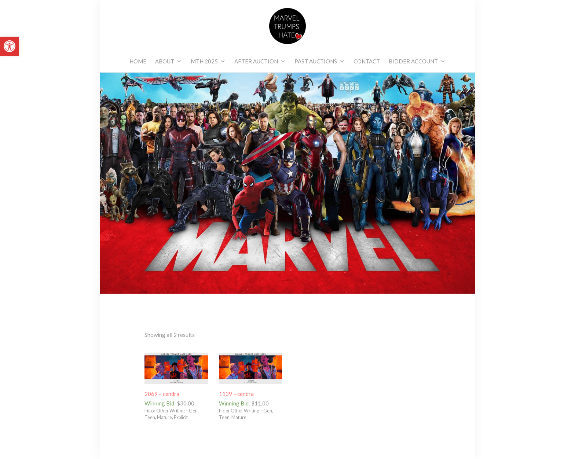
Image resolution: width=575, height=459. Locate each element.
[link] (9, 46)
